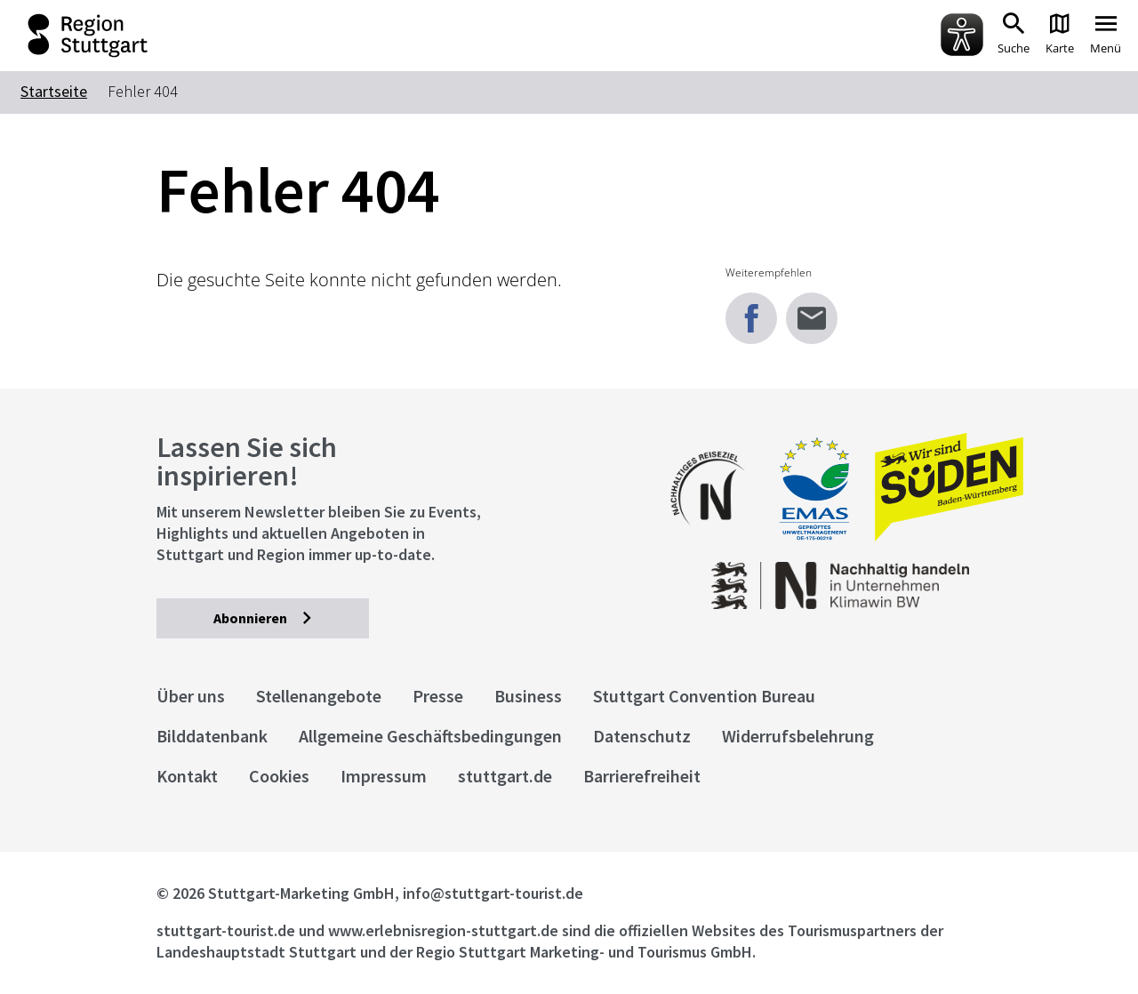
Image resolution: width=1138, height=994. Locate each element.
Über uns (190, 696)
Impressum (384, 776)
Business (528, 696)
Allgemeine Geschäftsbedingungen (430, 736)
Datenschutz (642, 736)
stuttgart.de (505, 776)
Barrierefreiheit (642, 776)
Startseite (53, 91)
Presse (438, 696)
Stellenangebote (318, 696)
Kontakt (187, 776)
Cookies (279, 776)
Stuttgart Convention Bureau (704, 696)
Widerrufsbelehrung (798, 736)
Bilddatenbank (212, 736)
